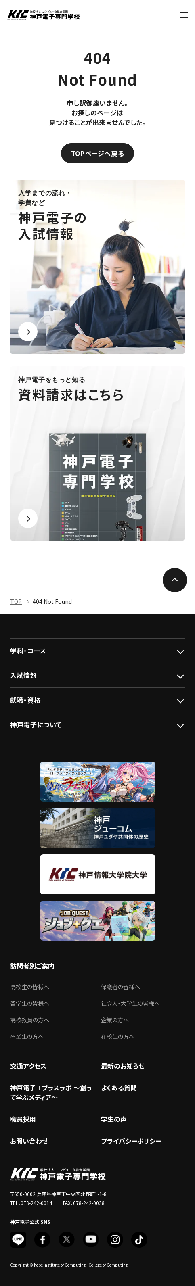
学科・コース (28, 651)
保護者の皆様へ (120, 987)
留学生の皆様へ (29, 1003)
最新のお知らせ (123, 1066)
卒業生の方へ (27, 1036)
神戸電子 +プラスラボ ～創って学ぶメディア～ (51, 1092)
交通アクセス (28, 1066)
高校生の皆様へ (29, 987)
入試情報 (23, 675)
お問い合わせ (29, 1141)
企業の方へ (115, 1020)
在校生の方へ (117, 1036)
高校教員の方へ (29, 1020)
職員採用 (23, 1119)
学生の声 (114, 1119)
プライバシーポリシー (131, 1141)
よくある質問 (119, 1087)
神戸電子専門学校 (43, 15)
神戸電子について (36, 724)
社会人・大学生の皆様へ (130, 1003)
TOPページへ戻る (97, 153)
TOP (16, 601)
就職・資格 (25, 700)
